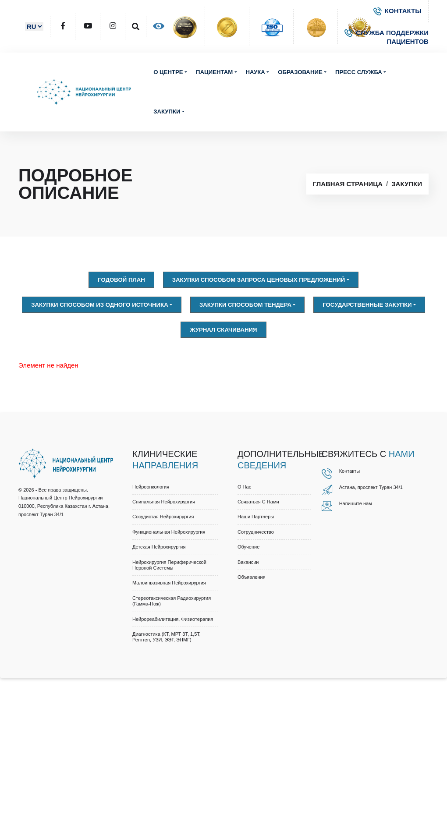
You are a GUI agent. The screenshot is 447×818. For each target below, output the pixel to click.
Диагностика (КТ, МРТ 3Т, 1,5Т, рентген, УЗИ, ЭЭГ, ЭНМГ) (166, 636)
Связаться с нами (258, 501)
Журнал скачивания (223, 329)
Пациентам (214, 72)
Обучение (248, 546)
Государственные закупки (367, 304)
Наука (255, 72)
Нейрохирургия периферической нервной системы (169, 564)
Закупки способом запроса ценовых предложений (258, 279)
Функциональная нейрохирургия (168, 532)
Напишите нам (355, 503)
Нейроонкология (150, 486)
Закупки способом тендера (245, 304)
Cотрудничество (256, 532)
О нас (244, 486)
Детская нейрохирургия (158, 546)
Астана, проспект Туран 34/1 (371, 487)
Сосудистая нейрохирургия (163, 516)
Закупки (166, 111)
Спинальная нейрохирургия (163, 501)
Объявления (252, 577)
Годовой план (121, 279)
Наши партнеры (256, 516)
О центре (168, 72)
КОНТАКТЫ (397, 10)
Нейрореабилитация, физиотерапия (172, 619)
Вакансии (248, 562)
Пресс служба (358, 72)
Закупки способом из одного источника (99, 304)
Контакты (349, 471)
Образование (300, 72)
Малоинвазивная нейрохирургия (169, 582)
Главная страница (348, 184)
